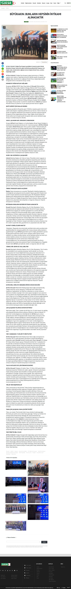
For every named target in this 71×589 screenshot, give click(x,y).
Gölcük (22, 3)
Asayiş (47, 3)
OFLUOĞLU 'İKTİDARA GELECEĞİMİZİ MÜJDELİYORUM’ (61, 92)
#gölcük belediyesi (41, 451)
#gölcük (11, 451)
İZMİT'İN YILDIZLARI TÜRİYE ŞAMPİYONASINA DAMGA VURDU (62, 47)
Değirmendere (28, 3)
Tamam (63, 587)
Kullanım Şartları (14, 575)
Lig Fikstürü (51, 573)
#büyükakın (8, 454)
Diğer (58, 3)
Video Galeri (27, 567)
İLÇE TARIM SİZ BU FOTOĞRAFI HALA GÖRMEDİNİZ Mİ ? (60, 74)
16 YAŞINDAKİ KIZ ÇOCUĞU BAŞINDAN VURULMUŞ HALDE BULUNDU (62, 30)
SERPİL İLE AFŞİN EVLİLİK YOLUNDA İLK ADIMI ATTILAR (62, 87)
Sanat (54, 3)
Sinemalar (51, 576)
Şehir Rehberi (51, 579)
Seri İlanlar (51, 578)
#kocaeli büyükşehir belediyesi (12, 452)
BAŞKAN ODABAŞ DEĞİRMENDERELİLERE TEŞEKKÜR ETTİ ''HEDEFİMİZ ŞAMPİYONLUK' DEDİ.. (61, 99)
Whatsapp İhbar (14, 576)
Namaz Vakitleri (52, 570)
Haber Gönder (14, 578)
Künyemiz (27, 575)
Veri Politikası (3, 578)
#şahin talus (13, 454)
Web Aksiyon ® (67, 587)
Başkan (34, 91)
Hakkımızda (3, 575)
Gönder (44, 542)
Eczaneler (51, 571)
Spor (51, 3)
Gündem (39, 3)
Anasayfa (3, 8)
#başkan (34, 452)
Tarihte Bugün (51, 574)
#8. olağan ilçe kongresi (32, 451)
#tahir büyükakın (22, 452)
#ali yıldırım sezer (40, 452)
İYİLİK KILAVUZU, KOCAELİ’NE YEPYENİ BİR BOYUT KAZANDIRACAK (62, 36)
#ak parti (16, 451)
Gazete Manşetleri (52, 581)
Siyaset (43, 3)
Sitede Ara (63, 567)
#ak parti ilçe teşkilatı (23, 451)
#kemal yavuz (29, 452)
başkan (8, 79)
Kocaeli (34, 3)
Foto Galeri (27, 565)
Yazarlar (26, 570)
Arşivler (26, 572)
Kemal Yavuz (16, 127)
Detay (58, 587)
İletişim (26, 578)
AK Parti (8, 75)
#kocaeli (7, 451)
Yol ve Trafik (51, 568)
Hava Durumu (51, 567)
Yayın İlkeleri (3, 576)
